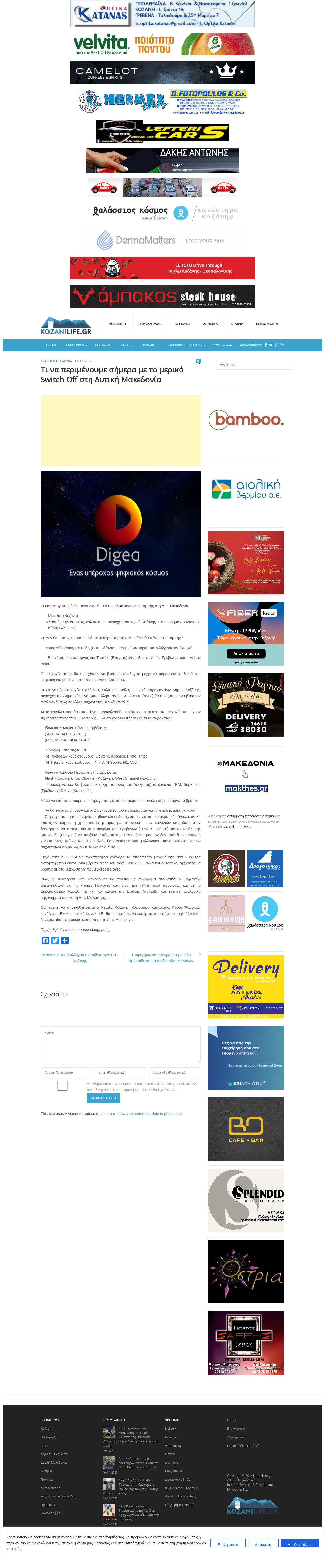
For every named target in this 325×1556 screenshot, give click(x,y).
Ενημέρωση (75, 345)
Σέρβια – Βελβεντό (54, 1453)
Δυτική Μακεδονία (56, 361)
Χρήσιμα (210, 323)
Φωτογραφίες (50, 1513)
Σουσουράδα (150, 323)
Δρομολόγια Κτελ (177, 1479)
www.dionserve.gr (237, 827)
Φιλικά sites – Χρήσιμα (181, 1487)
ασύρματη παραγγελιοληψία (250, 816)
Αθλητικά (47, 1470)
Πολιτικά (47, 1479)
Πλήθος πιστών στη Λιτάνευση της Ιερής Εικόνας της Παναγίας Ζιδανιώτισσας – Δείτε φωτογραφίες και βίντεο (131, 1437)
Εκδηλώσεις (150, 345)
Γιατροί (170, 1453)
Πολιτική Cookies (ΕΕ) (243, 1445)
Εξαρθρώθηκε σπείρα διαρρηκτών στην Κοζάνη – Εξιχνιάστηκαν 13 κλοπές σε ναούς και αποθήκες (131, 1513)
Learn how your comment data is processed (145, 1113)
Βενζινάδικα (173, 1470)
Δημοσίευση (103, 1097)
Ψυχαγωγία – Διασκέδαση (59, 1496)
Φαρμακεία (173, 1445)
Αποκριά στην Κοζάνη (185, 345)
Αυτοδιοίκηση (50, 1487)
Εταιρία (237, 323)
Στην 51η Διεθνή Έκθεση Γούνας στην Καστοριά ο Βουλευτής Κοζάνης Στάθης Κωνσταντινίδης (130, 1487)
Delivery (171, 1428)
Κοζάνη (46, 1428)
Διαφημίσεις (236, 1437)
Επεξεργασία (228, 1544)
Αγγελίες (182, 323)
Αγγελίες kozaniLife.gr (181, 1496)
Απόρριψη (263, 1544)
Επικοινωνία (267, 323)
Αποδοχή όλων (299, 1544)
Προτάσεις (103, 345)
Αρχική (51, 345)
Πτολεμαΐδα (49, 1437)
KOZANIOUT (118, 323)
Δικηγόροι (172, 1462)
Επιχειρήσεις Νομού (179, 1504)
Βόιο (44, 1445)
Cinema (170, 1437)
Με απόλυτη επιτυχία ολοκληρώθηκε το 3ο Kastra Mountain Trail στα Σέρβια (139, 1463)
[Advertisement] (121, 430)
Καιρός (126, 345)
